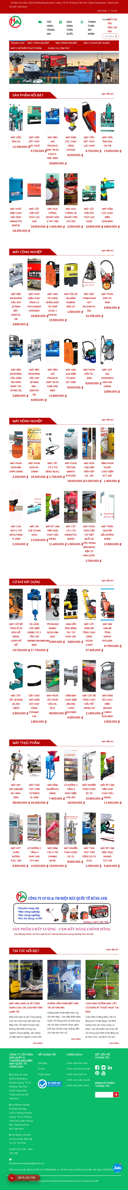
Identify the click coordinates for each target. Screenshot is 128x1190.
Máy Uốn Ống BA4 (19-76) (107, 141)
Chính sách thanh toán (78, 1068)
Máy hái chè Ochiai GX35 (34, 530)
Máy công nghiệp (38, 43)
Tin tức (113, 10)
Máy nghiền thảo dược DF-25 (89, 789)
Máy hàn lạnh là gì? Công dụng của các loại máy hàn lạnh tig (25, 1007)
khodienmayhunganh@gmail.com (27, 1163)
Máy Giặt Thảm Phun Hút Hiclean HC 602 (89, 302)
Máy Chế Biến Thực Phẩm (26, 48)
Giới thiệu (102, 10)
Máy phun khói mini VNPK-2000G (16, 467)
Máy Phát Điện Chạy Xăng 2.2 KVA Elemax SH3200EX (34, 302)
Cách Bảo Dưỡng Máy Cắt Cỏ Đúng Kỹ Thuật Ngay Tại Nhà (102, 1007)
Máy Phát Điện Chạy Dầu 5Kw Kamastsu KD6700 (16, 217)
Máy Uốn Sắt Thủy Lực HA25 (34, 141)
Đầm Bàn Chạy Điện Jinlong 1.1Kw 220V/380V (71, 704)
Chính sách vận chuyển (78, 1079)
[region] (64, 68)
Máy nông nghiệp (66, 43)
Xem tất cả (108, 93)
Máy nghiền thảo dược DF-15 (71, 852)
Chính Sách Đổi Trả (76, 1074)
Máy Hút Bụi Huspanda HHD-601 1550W (107, 378)
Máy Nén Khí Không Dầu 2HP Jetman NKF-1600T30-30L (34, 382)
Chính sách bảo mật (76, 1063)
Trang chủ (17, 43)
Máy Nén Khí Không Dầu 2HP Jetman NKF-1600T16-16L (16, 306)
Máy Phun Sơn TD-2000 (89, 373)
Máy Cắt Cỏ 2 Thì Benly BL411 (52, 467)
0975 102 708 (19, 1149)
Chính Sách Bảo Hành (77, 1085)
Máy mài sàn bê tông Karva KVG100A (107, 632)
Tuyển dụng (44, 1074)
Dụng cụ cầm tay (58, 48)
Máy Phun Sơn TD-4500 (107, 298)
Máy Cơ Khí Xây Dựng (97, 43)
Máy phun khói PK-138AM (34, 467)
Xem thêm (38, 1043)
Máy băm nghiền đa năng (52, 789)
